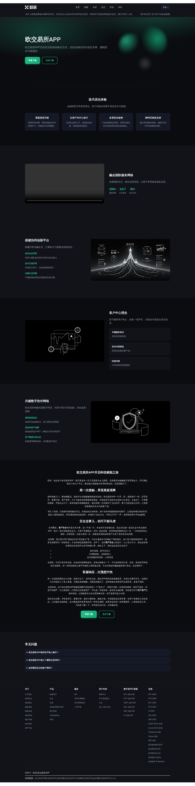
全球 (95, 7)
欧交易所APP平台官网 (72, 782)
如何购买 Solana (154, 761)
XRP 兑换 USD (129, 715)
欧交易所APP (40, 782)
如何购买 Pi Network (156, 765)
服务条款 (28, 711)
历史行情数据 (79, 702)
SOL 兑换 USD (129, 711)
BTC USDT (152, 706)
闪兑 (51, 702)
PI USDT (151, 715)
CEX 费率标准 (79, 706)
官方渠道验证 (104, 702)
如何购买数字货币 (155, 748)
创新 (86, 7)
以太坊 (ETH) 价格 (155, 732)
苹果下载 (33, 60)
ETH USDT (152, 711)
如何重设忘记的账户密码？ (41, 671)
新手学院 (53, 715)
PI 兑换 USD (128, 719)
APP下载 (28, 732)
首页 (78, 7)
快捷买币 (53, 698)
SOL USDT (152, 719)
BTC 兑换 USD (129, 698)
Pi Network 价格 (154, 736)
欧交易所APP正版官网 (54, 782)
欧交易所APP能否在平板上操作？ (44, 656)
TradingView (54, 719)
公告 (100, 706)
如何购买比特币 (154, 753)
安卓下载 (50, 60)
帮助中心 (102, 698)
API (75, 698)
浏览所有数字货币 (57, 711)
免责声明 (28, 719)
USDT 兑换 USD (130, 706)
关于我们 (28, 698)
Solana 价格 (153, 740)
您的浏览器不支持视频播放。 (64, 187)
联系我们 (28, 706)
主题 (164, 7)
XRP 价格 (152, 744)
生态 (103, 7)
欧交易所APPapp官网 (90, 782)
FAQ (120, 7)
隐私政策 (28, 715)
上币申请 (77, 711)
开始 (112, 7)
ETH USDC (152, 702)
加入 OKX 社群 (104, 711)
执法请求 (28, 727)
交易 (51, 706)
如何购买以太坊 (154, 757)
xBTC (52, 723)
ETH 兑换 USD (129, 702)
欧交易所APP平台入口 (107, 782)
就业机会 (28, 702)
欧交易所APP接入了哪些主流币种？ (45, 664)
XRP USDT (152, 723)
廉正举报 (28, 723)
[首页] (30, 7)
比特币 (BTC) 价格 (155, 727)
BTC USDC (152, 698)
